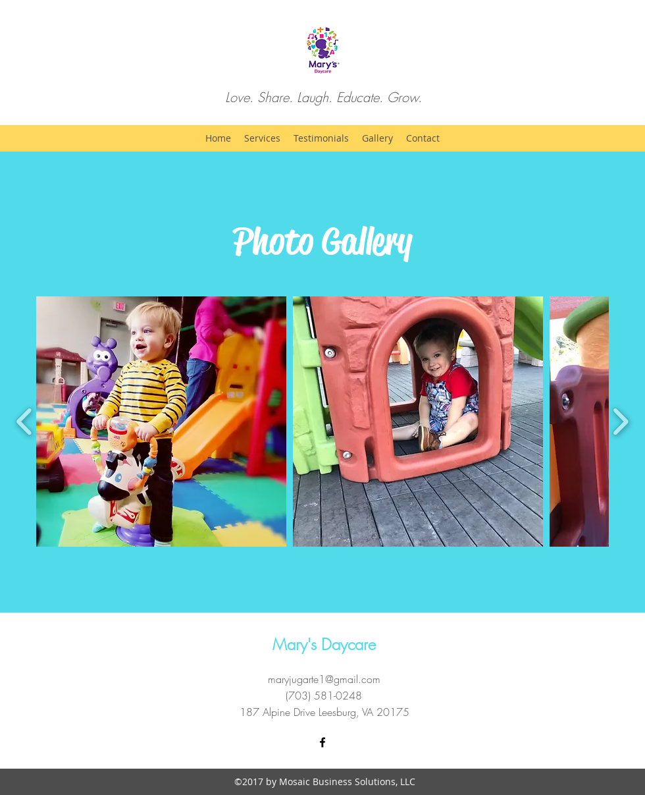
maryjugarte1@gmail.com (324, 679)
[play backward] (24, 421)
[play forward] (620, 421)
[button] (161, 421)
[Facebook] (322, 742)
